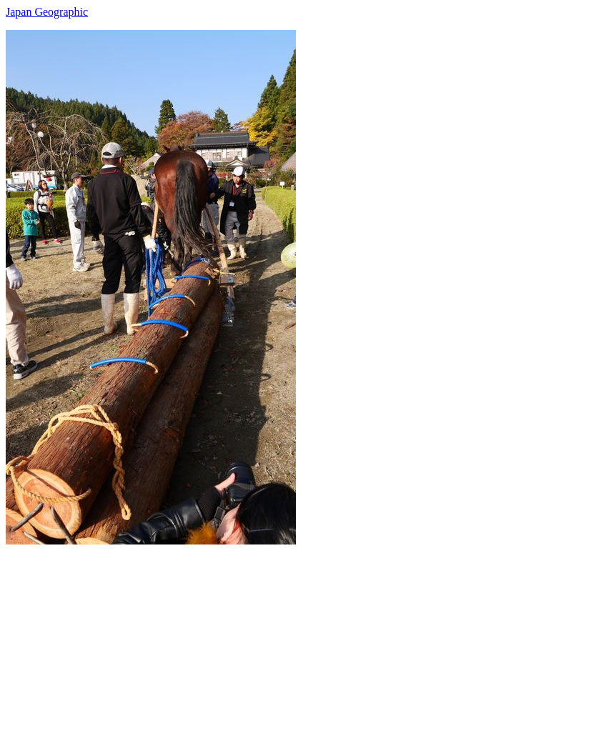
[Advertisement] (295, 644)
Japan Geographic (47, 12)
